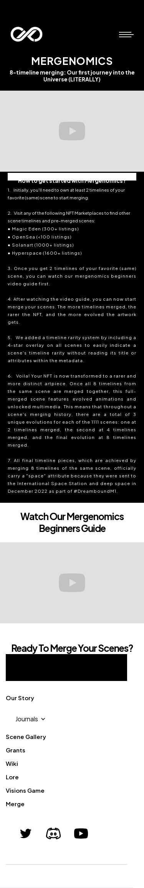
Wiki (12, 763)
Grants (15, 750)
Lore (12, 776)
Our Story (20, 697)
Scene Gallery (26, 736)
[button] (125, 34)
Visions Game (25, 790)
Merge (15, 803)
